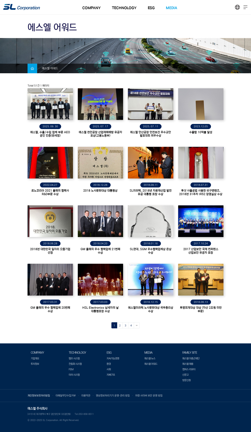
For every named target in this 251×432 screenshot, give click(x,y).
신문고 (185, 374)
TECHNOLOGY (124, 8)
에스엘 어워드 (150, 363)
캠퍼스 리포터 (188, 369)
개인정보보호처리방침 (39, 395)
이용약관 (85, 395)
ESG (151, 8)
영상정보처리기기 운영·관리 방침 (113, 395)
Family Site (189, 352)
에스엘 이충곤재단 (190, 358)
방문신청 (186, 380)
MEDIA (171, 8)
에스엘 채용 (187, 363)
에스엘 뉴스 (149, 358)
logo (21, 7)
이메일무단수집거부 (66, 395)
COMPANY (91, 8)
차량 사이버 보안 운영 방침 (148, 395)
